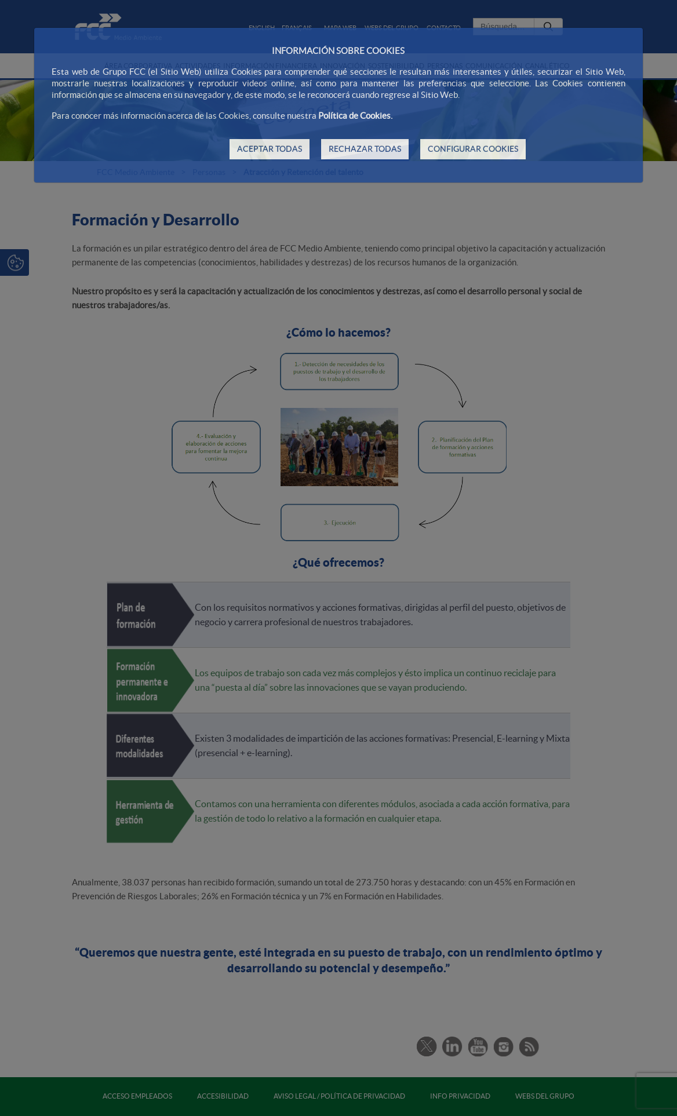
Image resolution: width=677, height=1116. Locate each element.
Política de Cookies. (355, 116)
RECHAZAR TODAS (365, 149)
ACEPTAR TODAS (269, 149)
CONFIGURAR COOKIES (473, 149)
